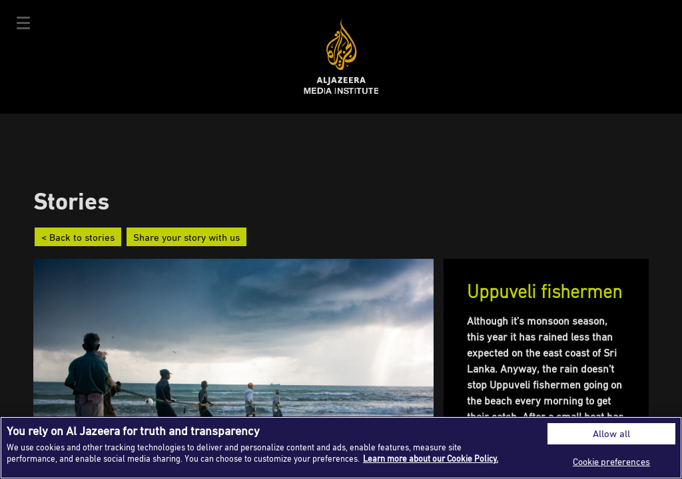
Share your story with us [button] (186, 237)
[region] (341, 447)
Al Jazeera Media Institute (341, 57)
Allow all (611, 433)
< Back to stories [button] (78, 237)
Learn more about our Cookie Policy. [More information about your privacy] (430, 458)
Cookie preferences (611, 461)
